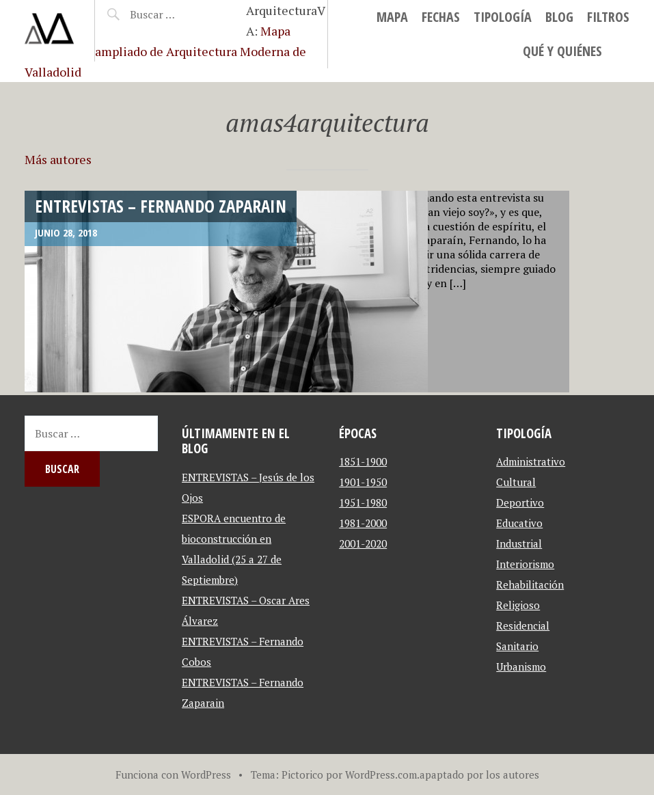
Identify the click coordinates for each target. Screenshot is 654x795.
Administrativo (530, 461)
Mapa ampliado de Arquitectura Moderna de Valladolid (165, 51)
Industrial (519, 543)
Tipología (503, 17)
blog (559, 17)
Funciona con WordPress (173, 774)
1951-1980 (363, 502)
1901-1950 (363, 482)
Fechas (441, 17)
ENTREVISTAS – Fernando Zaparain (160, 205)
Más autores (58, 159)
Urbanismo (521, 666)
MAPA (392, 17)
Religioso (518, 605)
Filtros (608, 17)
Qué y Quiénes (562, 51)
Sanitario (517, 646)
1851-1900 (363, 461)
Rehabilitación (530, 584)
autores (521, 774)
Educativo (519, 523)
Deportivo (520, 502)
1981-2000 (363, 523)
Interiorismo (525, 564)
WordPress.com (381, 774)
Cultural (516, 482)
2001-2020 (363, 543)
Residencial (522, 625)
